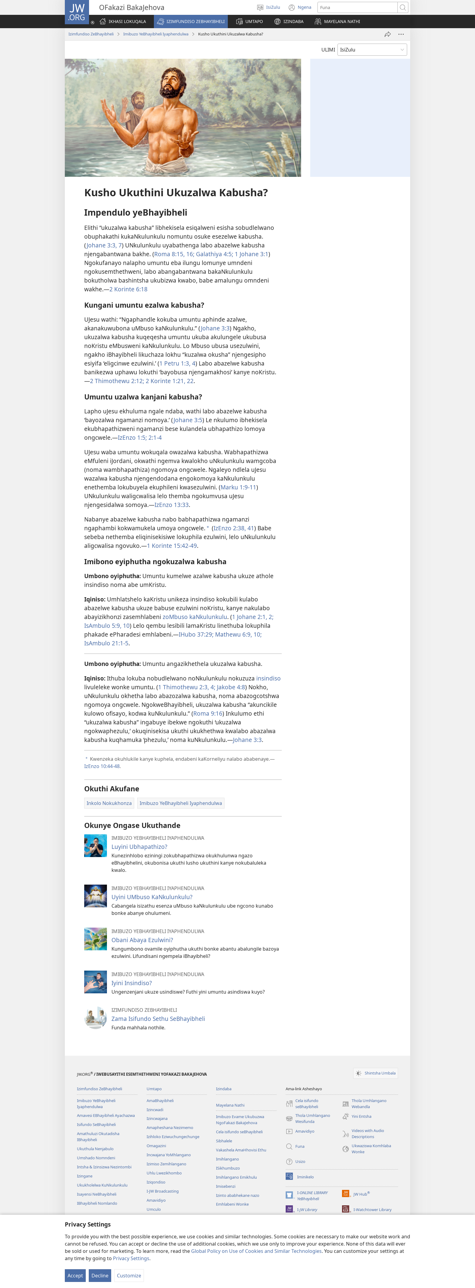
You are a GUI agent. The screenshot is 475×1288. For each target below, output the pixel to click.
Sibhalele (224, 1141)
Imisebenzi (225, 1186)
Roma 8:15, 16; (174, 254)
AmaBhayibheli (160, 1100)
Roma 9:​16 (207, 713)
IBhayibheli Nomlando (97, 1203)
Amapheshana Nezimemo (170, 1127)
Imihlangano (227, 1159)
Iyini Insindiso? (131, 983)
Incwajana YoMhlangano (169, 1154)
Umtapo (154, 1088)
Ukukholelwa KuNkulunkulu (102, 1185)
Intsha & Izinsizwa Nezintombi (104, 1167)
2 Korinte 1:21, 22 (169, 381)
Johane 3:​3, (102, 245)
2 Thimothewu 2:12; (117, 381)
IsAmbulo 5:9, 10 (107, 625)
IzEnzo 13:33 (171, 505)
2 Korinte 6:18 (128, 289)
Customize (129, 1275)
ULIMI (328, 49)
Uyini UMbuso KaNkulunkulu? (151, 897)
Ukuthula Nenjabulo (95, 1148)
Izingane (84, 1176)
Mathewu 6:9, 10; (238, 634)
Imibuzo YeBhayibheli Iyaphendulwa (155, 34)
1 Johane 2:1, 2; (253, 617)
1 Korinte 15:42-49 (172, 545)
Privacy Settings (131, 1258)
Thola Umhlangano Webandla (364, 1104)
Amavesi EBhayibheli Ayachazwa (106, 1115)
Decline (99, 1275)
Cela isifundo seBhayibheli (239, 1131)
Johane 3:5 (188, 420)
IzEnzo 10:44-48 (102, 766)
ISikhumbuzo (228, 1168)
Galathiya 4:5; (213, 254)
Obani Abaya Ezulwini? (142, 940)
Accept (75, 1275)
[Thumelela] (387, 34)
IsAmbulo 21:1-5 (106, 643)
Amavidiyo (156, 1200)
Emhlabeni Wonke (232, 1204)
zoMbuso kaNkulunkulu (195, 617)
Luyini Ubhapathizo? (139, 847)
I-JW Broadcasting (163, 1191)
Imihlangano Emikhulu (236, 1177)
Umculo (154, 1209)
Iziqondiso (156, 1182)
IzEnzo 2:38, (230, 528)
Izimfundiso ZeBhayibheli (91, 34)
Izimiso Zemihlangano (166, 1164)
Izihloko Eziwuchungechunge (173, 1136)
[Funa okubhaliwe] (357, 7)
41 (250, 528)
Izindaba (223, 1088)
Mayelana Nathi (230, 1105)
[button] (191, 21)
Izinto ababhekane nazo (237, 1195)
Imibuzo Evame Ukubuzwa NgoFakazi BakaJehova (240, 1119)
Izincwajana (157, 1118)
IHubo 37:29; (196, 634)
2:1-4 (154, 437)
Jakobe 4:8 (230, 687)
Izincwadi (155, 1109)
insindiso (268, 678)
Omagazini (156, 1145)
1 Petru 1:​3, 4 (177, 363)
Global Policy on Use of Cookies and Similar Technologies (256, 1251)
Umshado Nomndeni (96, 1158)
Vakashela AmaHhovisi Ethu (241, 1150)
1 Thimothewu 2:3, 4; (186, 687)
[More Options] (401, 34)
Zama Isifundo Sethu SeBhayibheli (158, 1019)
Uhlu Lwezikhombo (164, 1173)
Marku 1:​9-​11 (238, 487)
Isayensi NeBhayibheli (96, 1194)
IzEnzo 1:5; (132, 437)
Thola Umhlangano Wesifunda (308, 1119)
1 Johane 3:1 (250, 254)
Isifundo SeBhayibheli (96, 1124)
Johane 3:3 (215, 328)
